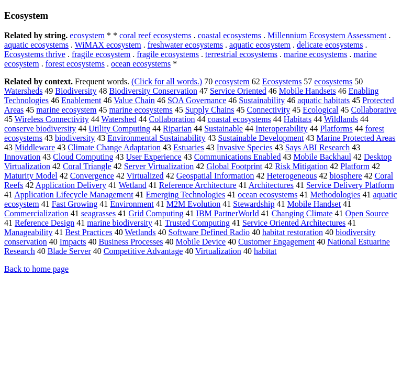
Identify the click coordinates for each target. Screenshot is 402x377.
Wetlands (140, 232)
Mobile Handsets (307, 90)
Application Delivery (71, 185)
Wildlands (341, 119)
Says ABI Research (317, 147)
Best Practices (88, 232)
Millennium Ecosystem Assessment (327, 35)
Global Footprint (234, 166)
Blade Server (69, 251)
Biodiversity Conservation (153, 90)
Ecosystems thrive (34, 54)
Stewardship (253, 203)
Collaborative (374, 109)
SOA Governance (197, 100)
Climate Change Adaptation (114, 147)
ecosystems (333, 81)
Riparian (177, 128)
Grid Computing (155, 213)
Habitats (297, 119)
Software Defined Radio (209, 232)
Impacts (73, 241)
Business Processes (130, 241)
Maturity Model (31, 175)
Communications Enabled (237, 156)
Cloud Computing (83, 156)
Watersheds (23, 90)
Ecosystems (282, 81)
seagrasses (98, 213)
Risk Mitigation (301, 166)
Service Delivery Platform (350, 185)
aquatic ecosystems (36, 44)
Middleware (35, 147)
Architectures (271, 185)
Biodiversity (75, 90)
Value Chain (134, 100)
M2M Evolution (193, 203)
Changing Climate (302, 213)
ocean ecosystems (141, 63)
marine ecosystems (315, 54)
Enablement (81, 100)
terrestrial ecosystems (241, 54)
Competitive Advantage (143, 251)
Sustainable (223, 128)
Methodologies (335, 194)
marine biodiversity (119, 222)
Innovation (22, 156)
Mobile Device (201, 241)
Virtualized (145, 175)
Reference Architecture (198, 185)
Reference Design (44, 222)
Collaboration (172, 119)
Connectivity (268, 109)
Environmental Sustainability (156, 138)
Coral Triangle (87, 166)
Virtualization (218, 251)
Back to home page (36, 268)
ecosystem (87, 35)
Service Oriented (238, 90)
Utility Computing (119, 128)
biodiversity (75, 138)
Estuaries (188, 147)
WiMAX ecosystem (108, 44)
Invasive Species (245, 147)
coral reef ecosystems (155, 35)
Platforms (336, 128)
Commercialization (36, 213)
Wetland (133, 185)
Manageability (28, 232)
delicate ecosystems (330, 44)
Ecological (320, 109)
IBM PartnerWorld (227, 213)
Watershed (118, 119)
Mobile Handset (314, 203)
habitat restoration (292, 232)
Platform (355, 166)
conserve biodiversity (40, 128)
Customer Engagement (276, 241)
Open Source (367, 213)
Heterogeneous (291, 175)
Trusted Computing (197, 222)
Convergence (92, 175)
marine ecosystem (66, 109)
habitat (265, 251)
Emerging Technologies (186, 194)
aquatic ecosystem (260, 44)
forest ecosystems (75, 63)
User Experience (153, 156)
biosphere (345, 175)
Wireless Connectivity (52, 119)
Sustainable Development (261, 138)
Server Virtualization (159, 166)
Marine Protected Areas (355, 138)
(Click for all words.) (166, 81)
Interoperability (281, 128)
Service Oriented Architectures (293, 222)
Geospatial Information (215, 175)
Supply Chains (209, 109)
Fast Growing (75, 203)
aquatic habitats (323, 100)
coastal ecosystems (229, 35)
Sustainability (262, 100)
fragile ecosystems (168, 54)
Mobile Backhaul (322, 156)
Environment (132, 203)
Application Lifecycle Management (73, 194)
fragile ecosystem (101, 54)
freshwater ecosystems (185, 44)
